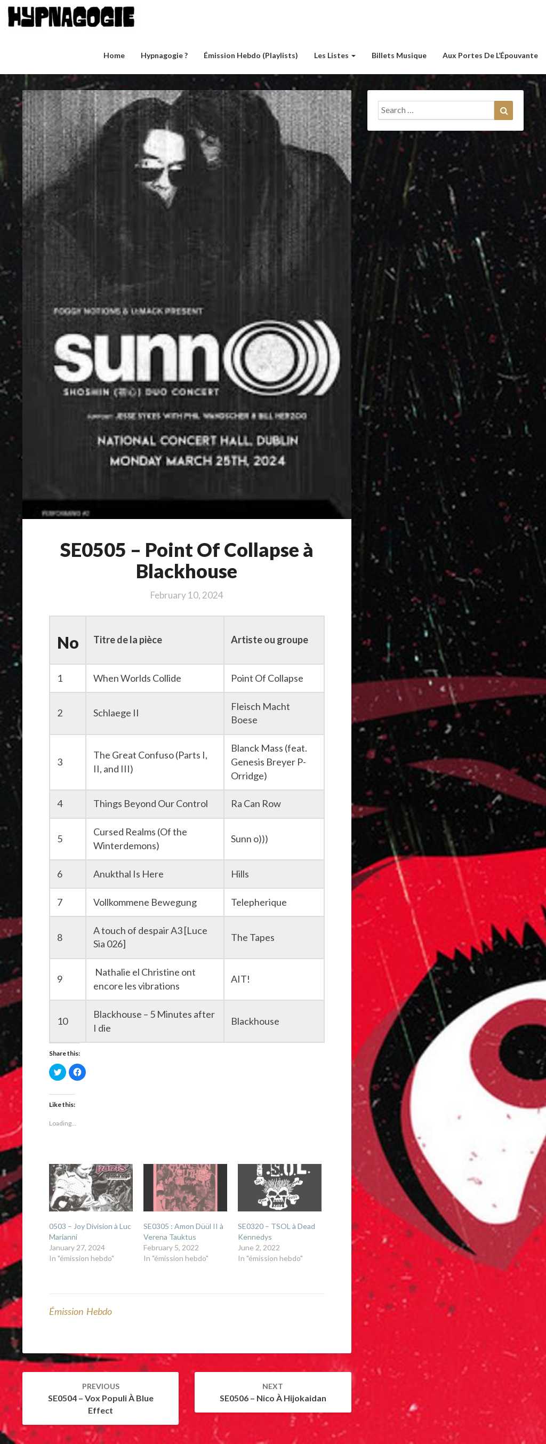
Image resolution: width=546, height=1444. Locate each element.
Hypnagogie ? (164, 55)
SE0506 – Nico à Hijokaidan (273, 1392)
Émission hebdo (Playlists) (251, 55)
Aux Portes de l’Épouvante (490, 55)
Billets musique (399, 55)
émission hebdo (80, 1311)
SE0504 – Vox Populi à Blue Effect (101, 1398)
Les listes (335, 55)
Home (114, 55)
